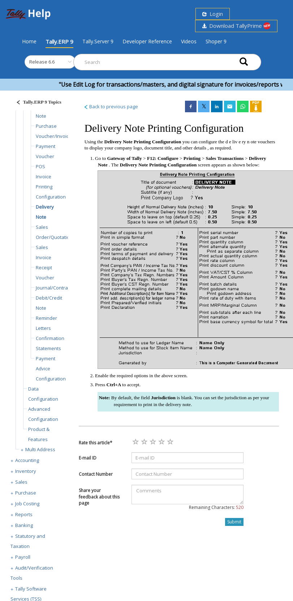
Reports (24, 514)
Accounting (27, 460)
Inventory (25, 471)
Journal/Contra (52, 287)
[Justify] (36, 103)
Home (29, 41)
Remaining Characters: (216, 507)
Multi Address (40, 449)
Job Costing (27, 503)
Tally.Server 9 (97, 41)
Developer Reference (147, 41)
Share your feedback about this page (99, 496)
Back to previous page (110, 106)
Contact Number (96, 474)
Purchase (25, 492)
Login (212, 13)
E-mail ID (87, 458)
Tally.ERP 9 (59, 41)
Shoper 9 (216, 41)
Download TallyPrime (236, 26)
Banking (24, 525)
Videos (189, 41)
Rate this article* (95, 443)
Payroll (22, 557)
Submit (234, 522)
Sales (21, 482)
